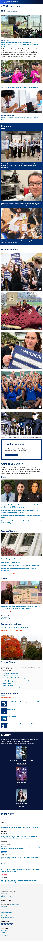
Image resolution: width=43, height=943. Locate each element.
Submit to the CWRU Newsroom (7, 917)
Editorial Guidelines (5, 914)
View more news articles (7, 818)
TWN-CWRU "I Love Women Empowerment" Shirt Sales (23, 702)
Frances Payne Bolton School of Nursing (14, 678)
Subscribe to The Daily (5, 915)
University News (5, 85)
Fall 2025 (21, 806)
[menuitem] (21, 912)
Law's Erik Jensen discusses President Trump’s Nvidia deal (20, 827)
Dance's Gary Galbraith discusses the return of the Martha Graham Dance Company (20, 870)
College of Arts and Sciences (10, 675)
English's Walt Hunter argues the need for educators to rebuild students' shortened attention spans (19, 837)
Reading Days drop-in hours (10, 562)
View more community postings (11, 630)
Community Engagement (7, 115)
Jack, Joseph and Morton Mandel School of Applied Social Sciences (21, 680)
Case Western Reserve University (10, 889)
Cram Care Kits (11, 716)
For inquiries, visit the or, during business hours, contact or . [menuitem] (11, 904)
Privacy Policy (9, 895)
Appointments (5, 617)
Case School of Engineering (10, 673)
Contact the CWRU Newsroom (7, 912)
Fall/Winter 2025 (21, 763)
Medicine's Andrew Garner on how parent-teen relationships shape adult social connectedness (21, 847)
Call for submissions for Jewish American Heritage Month (20, 565)
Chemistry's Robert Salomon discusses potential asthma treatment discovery (19, 858)
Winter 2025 (21, 785)
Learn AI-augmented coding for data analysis (16, 559)
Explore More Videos (11, 455)
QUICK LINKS (4, 910)
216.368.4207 (13, 904)
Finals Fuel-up (11, 709)
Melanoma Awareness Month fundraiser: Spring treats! (23, 724)
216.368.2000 (4, 893)
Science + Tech (5, 40)
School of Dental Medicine (10, 681)
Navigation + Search (9, 11)
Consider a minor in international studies (14, 627)
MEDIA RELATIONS (6, 900)
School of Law (7, 683)
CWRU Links (4, 928)
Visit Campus (3, 934)
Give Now (3, 932)
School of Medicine (8, 685)
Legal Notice (3, 895)
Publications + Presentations (9, 619)
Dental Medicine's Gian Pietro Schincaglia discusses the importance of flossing (19, 881)
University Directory (5, 935)
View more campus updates (10, 574)
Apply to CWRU (4, 930)
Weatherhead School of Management (13, 687)
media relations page (13, 902)
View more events (7, 698)
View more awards (8, 612)
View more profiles (8, 526)
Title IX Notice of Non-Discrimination (8, 896)
